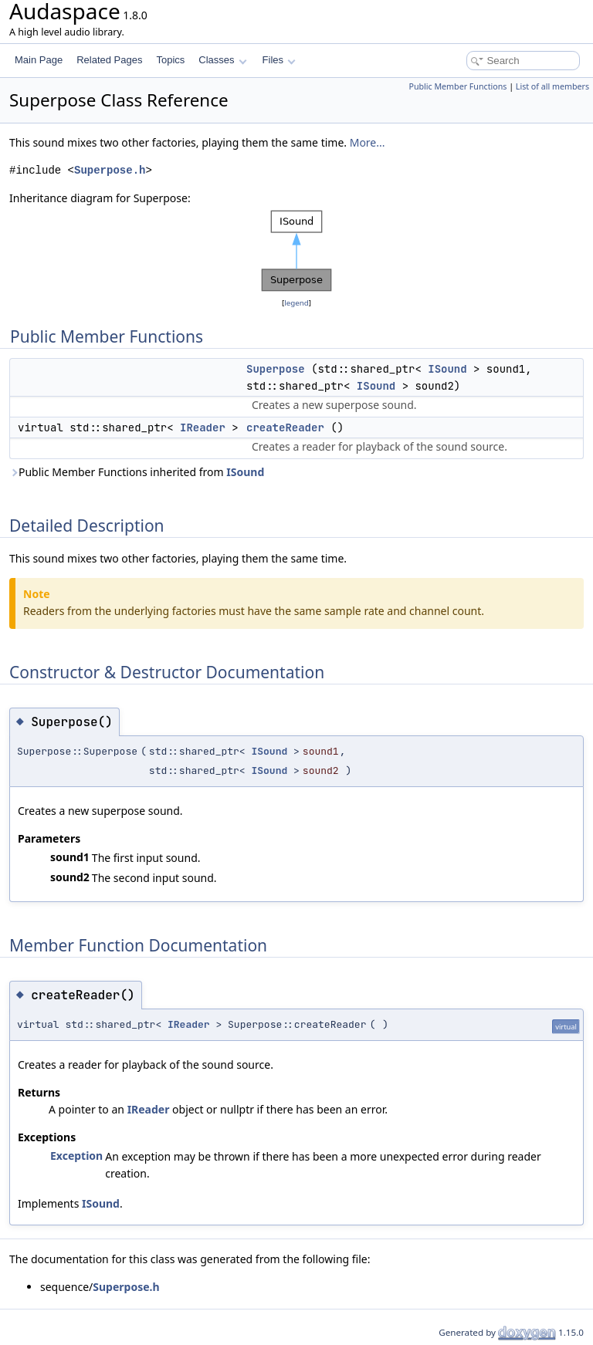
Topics (170, 60)
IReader (202, 427)
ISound (447, 369)
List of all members (552, 86)
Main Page (39, 60)
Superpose (275, 369)
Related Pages (109, 60)
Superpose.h (109, 170)
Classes (222, 60)
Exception (76, 1155)
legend (296, 303)
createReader (285, 427)
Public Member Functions (457, 86)
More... (367, 142)
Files (279, 60)
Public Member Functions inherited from (136, 472)
